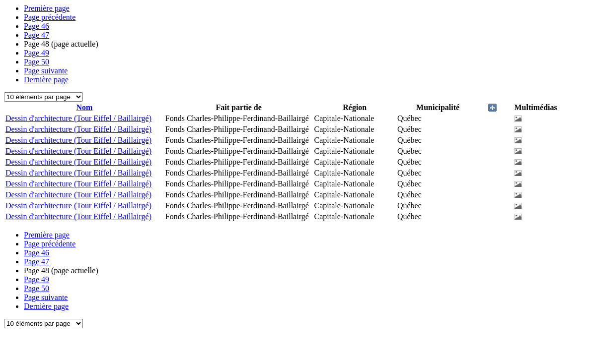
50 (36, 62)
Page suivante (46, 70)
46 (36, 26)
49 (36, 53)
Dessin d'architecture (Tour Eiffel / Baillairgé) (78, 118)
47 (36, 35)
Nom (84, 107)
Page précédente (49, 17)
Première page (47, 8)
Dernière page (46, 79)
